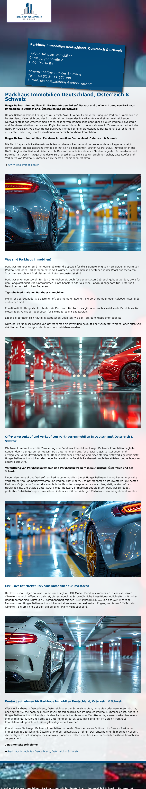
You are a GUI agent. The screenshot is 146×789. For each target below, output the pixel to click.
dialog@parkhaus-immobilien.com (66, 82)
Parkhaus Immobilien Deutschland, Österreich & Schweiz (43, 751)
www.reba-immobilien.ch (23, 164)
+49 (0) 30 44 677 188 (53, 77)
